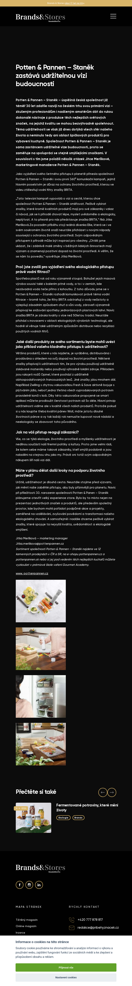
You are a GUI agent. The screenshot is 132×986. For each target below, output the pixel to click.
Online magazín (26, 926)
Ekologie (63, 817)
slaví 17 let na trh (74, 3)
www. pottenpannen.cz (32, 573)
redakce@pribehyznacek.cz (98, 927)
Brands (79, 817)
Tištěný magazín (27, 919)
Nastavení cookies (66, 977)
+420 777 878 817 (90, 920)
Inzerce (20, 932)
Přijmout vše (66, 967)
